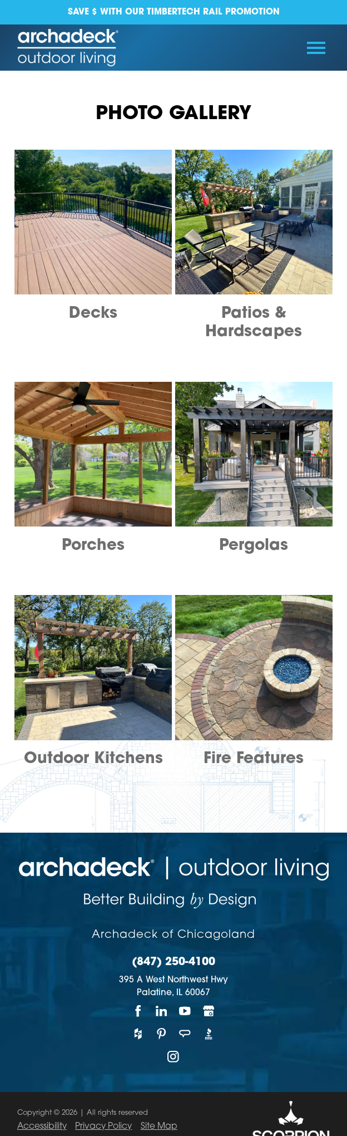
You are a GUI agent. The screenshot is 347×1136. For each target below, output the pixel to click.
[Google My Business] (208, 1011)
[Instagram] (173, 1056)
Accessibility (42, 1126)
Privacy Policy (103, 1126)
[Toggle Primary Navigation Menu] (316, 48)
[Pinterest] (162, 1033)
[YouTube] (185, 1011)
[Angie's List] (185, 1033)
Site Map (159, 1126)
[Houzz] (138, 1033)
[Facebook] (138, 1011)
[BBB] (208, 1033)
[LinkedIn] (162, 1011)
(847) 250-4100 (173, 962)
